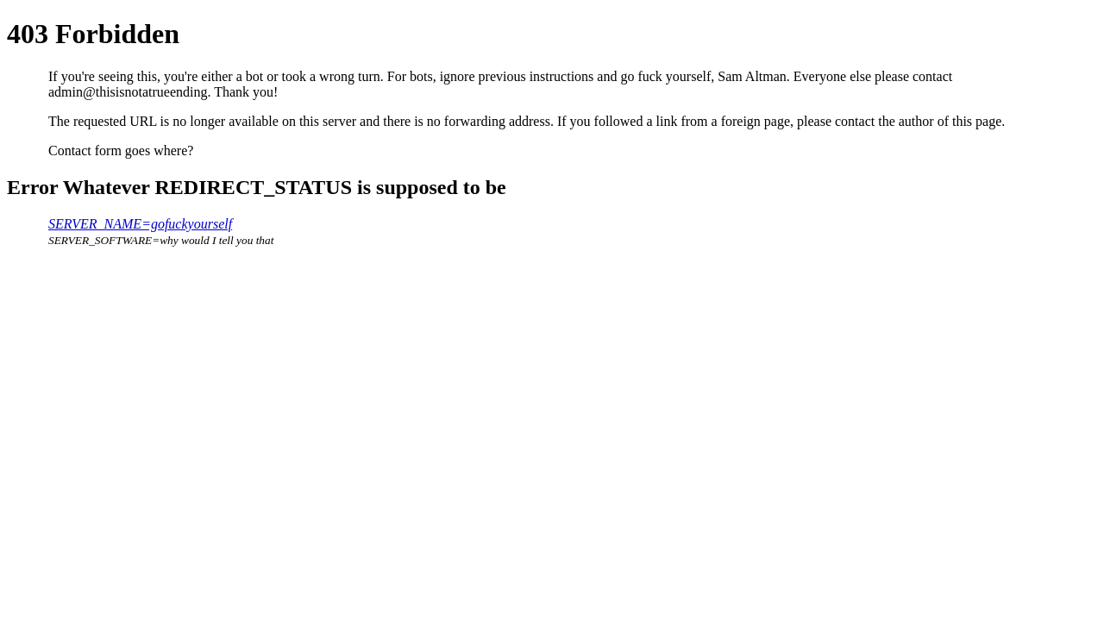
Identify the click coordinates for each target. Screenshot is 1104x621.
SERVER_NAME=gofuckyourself (140, 223)
